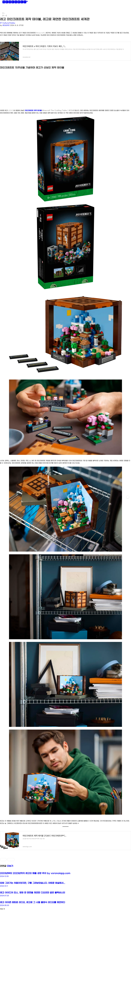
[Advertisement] (65, 471)
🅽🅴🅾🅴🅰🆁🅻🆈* (15, 2)
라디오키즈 (6, 25)
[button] (3, 8)
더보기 (10, 919)
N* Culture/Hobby (7, 23)
